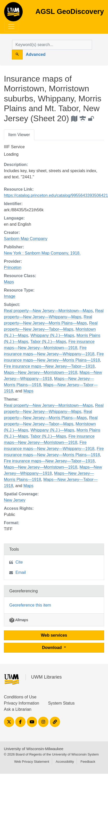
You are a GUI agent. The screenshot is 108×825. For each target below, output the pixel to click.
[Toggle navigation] (11, 26)
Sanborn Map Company (25, 238)
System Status (61, 703)
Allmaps (18, 620)
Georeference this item (30, 605)
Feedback (87, 761)
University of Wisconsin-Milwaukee (33, 749)
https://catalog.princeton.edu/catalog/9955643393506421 (56, 195)
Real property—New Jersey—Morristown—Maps (48, 311)
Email (20, 572)
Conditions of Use (20, 697)
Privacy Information (21, 703)
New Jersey (15, 500)
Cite (19, 562)
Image (9, 296)
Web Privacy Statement (31, 761)
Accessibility (65, 761)
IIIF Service (14, 147)
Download (52, 647)
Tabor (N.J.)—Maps (48, 341)
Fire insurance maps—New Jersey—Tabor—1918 (49, 366)
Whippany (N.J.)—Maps (52, 335)
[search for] (52, 45)
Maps (9, 282)
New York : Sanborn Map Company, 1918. (42, 253)
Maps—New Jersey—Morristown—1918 (40, 372)
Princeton (12, 267)
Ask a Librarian (17, 709)
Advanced (35, 54)
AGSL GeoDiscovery (13, 13)
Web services (54, 635)
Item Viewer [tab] (19, 135)
